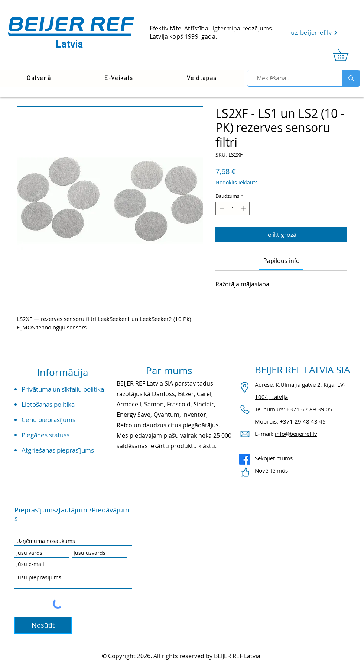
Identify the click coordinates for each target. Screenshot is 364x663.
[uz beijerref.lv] (314, 33)
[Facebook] (244, 459)
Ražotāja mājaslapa (242, 284)
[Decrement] (221, 208)
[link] (346, 54)
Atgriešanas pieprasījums (58, 450)
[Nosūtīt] (43, 625)
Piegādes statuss (45, 435)
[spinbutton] (232, 208)
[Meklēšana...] (291, 78)
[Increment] (244, 208)
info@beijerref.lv (296, 433)
